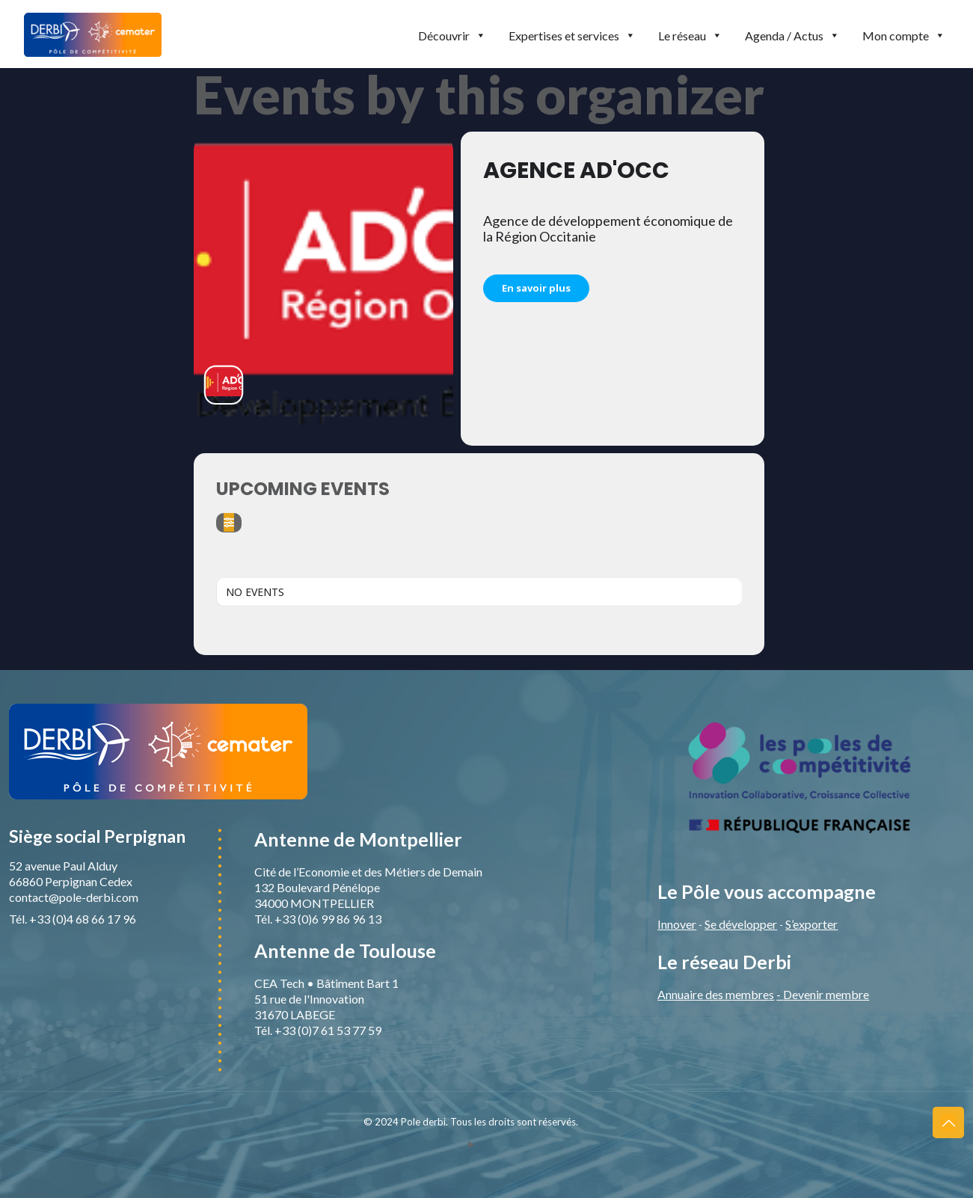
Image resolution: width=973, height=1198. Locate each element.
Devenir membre (826, 994)
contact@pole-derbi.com (73, 897)
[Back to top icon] (948, 1122)
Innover (676, 924)
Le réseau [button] (690, 35)
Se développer (741, 924)
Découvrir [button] (452, 35)
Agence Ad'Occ (576, 170)
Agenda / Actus (792, 35)
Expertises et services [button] (572, 35)
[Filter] (229, 522)
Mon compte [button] (903, 35)
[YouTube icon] (470, 1144)
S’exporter (811, 924)
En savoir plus (536, 288)
